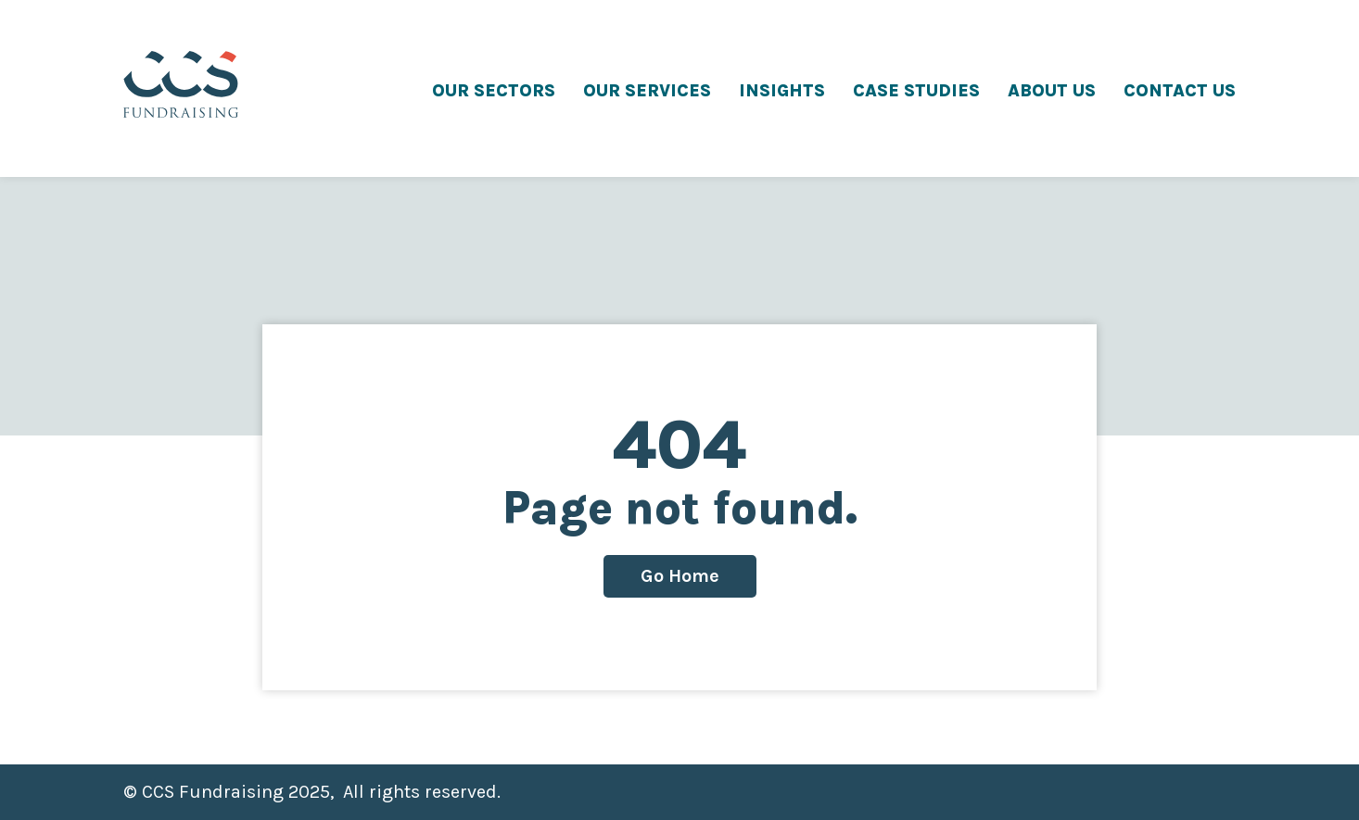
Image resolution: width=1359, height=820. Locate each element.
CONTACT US (1180, 91)
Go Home (680, 576)
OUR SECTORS (493, 91)
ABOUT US (1052, 91)
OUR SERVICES (647, 91)
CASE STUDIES (916, 91)
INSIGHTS (782, 91)
